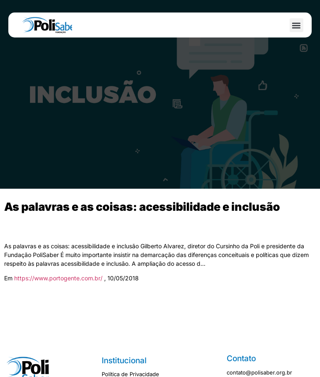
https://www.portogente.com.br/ (59, 278)
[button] (296, 25)
